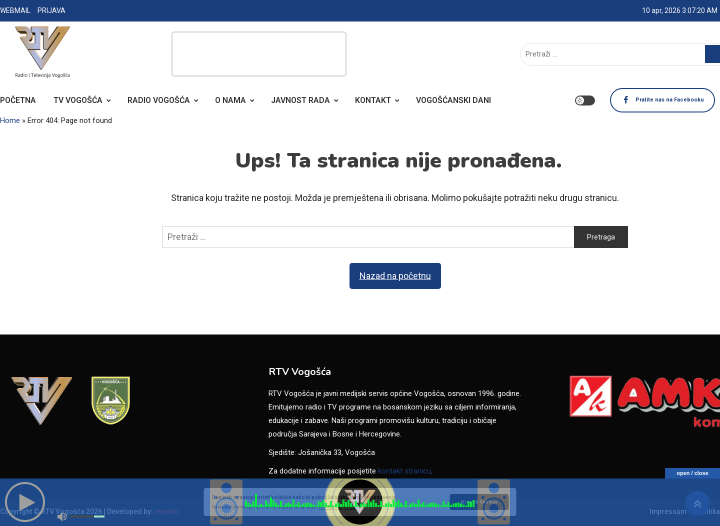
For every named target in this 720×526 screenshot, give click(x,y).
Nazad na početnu (395, 275)
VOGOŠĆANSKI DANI (453, 100)
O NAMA (230, 100)
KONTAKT (373, 100)
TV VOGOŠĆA (78, 100)
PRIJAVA (52, 10)
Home (10, 120)
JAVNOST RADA (300, 100)
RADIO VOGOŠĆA (159, 100)
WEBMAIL (15, 10)
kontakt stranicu (404, 471)
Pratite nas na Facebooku (641, 100)
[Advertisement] (259, 54)
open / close (692, 473)
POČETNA (18, 100)
